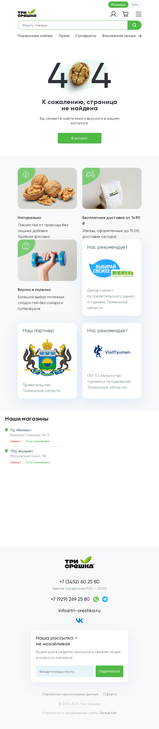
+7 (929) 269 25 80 (70, 599)
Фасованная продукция (122, 36)
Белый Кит (108, 713)
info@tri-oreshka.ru (79, 610)
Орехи (64, 36)
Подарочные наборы (35, 36)
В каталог (79, 138)
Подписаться (109, 671)
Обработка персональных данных (70, 694)
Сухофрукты (85, 36)
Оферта (110, 694)
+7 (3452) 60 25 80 (79, 582)
